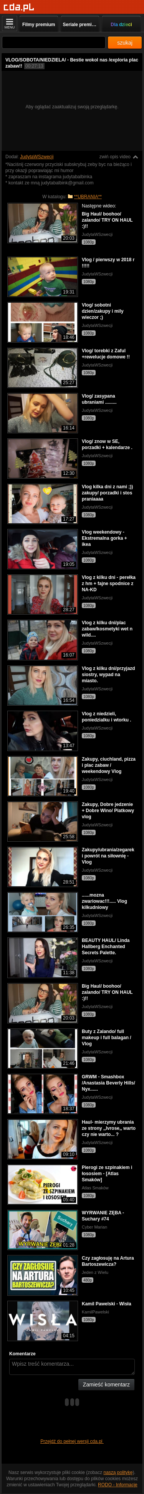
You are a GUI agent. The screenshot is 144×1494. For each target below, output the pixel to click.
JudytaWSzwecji (36, 156)
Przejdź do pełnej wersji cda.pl (72, 1441)
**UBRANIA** (88, 196)
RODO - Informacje (117, 1484)
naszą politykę (118, 1472)
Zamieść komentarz (106, 1384)
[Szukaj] (54, 42)
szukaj (124, 43)
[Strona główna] (19, 7)
